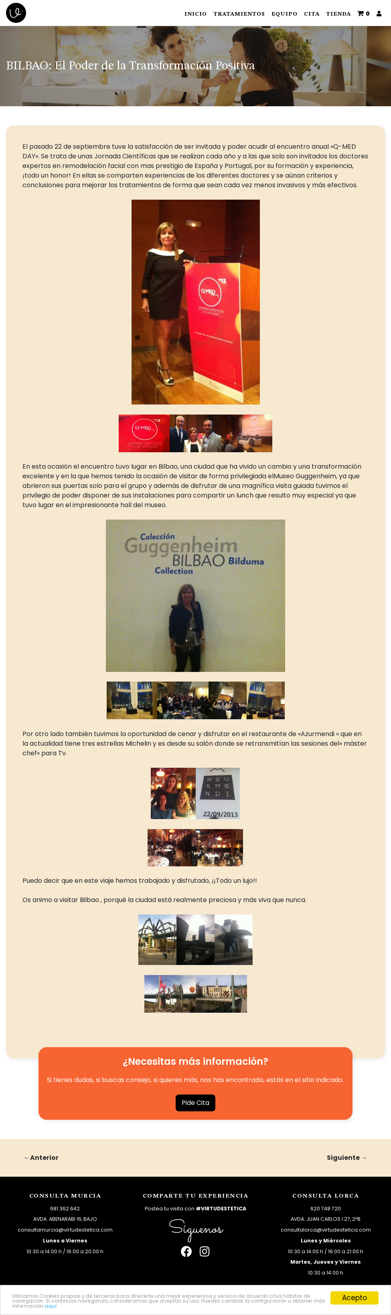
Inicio (195, 14)
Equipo (284, 14)
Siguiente (343, 1157)
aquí (294, 1305)
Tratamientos (239, 14)
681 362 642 (65, 1208)
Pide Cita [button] (195, 1102)
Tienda (338, 14)
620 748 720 (325, 1208)
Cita (312, 14)
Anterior (44, 1157)
